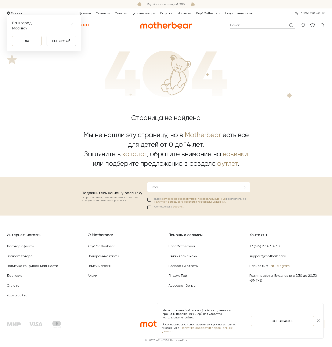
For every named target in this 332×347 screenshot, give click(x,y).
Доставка (14, 276)
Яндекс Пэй (178, 276)
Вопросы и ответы (183, 266)
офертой (178, 206)
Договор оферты (20, 246)
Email (155, 187)
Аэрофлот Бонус (182, 285)
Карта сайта (17, 295)
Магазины (184, 13)
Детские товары (143, 13)
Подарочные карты (239, 13)
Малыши (121, 13)
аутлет (227, 163)
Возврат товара (20, 256)
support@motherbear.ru (268, 256)
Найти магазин (99, 266)
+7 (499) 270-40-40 (312, 13)
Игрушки (166, 13)
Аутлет (82, 25)
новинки (235, 154)
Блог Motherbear (182, 246)
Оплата (13, 285)
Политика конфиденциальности (32, 266)
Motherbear (203, 135)
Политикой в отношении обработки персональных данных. (190, 201)
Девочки (85, 13)
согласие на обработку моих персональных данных (194, 198)
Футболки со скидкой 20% (166, 4)
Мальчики (103, 13)
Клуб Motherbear (208, 13)
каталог (134, 154)
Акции (92, 276)
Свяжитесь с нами (183, 256)
